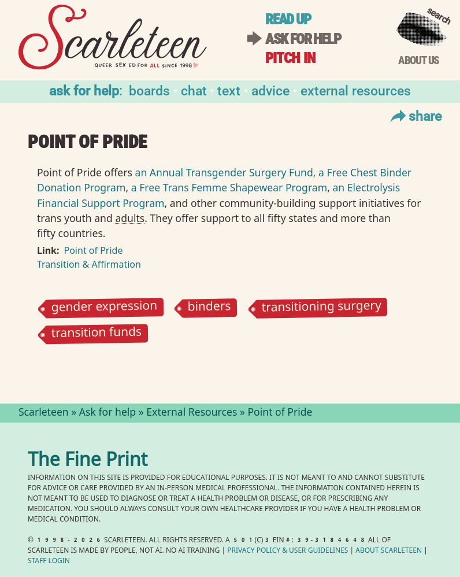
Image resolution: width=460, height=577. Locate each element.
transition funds (96, 334)
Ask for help (302, 39)
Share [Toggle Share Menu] (415, 115)
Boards (149, 90)
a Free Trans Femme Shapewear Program (229, 187)
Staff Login (49, 562)
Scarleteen (43, 413)
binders (209, 307)
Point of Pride (93, 250)
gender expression (104, 308)
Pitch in (290, 58)
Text (228, 90)
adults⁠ (129, 218)
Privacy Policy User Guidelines (287, 551)
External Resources (356, 90)
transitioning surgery (321, 308)
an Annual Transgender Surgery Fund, (225, 172)
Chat (194, 90)
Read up (287, 19)
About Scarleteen (388, 551)
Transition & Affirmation (89, 264)
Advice (270, 90)
